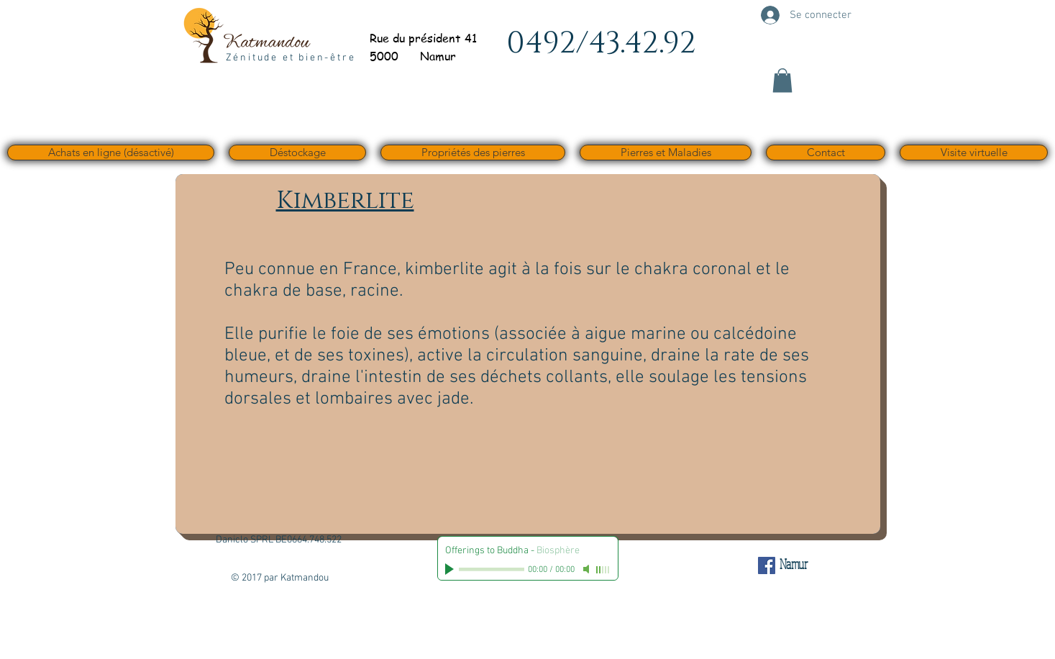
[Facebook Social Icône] (766, 565)
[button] (782, 80)
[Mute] (587, 569)
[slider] (603, 569)
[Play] (451, 569)
